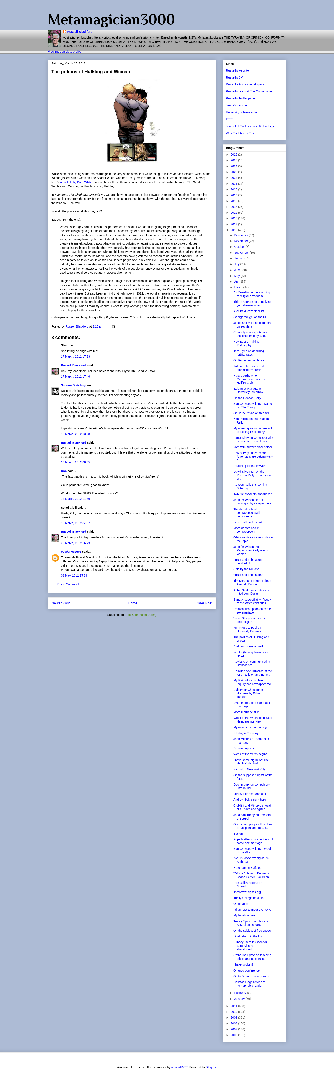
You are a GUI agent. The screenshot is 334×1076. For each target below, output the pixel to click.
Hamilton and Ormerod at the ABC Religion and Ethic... (252, 672)
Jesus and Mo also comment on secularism (252, 324)
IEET (229, 119)
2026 (234, 154)
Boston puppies (243, 748)
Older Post (204, 603)
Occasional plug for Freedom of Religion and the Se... (252, 826)
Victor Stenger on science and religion (250, 620)
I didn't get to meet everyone (252, 909)
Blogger (211, 1067)
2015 (234, 218)
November (241, 241)
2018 (234, 201)
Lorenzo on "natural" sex (249, 794)
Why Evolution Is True (240, 133)
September (241, 252)
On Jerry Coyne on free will (251, 413)
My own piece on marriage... (252, 727)
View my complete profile (64, 51)
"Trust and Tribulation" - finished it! (249, 561)
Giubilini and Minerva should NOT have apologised (252, 807)
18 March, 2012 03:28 (75, 434)
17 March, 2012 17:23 (75, 356)
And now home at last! (248, 646)
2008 (234, 1023)
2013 (234, 224)
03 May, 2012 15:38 (74, 575)
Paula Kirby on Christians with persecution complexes (253, 439)
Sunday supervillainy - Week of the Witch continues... (252, 601)
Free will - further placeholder (252, 447)
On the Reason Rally (247, 398)
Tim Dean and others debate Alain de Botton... (252, 582)
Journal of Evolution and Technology (250, 126)
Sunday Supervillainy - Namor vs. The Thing (253, 405)
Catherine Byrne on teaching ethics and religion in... (252, 956)
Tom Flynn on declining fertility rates (248, 352)
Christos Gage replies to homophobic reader (249, 983)
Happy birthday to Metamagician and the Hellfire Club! (249, 379)
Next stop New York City (249, 769)
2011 (234, 1006)
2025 (234, 160)
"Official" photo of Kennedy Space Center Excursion (251, 875)
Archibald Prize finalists (248, 311)
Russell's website (237, 70)
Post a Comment (68, 584)
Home (132, 603)
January (240, 998)
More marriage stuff (246, 712)
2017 (234, 207)
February (240, 992)
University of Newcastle (241, 112)
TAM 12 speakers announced (252, 494)
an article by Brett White (76, 182)
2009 (234, 1017)
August (239, 258)
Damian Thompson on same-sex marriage (252, 610)
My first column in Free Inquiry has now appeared (252, 682)
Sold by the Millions (246, 569)
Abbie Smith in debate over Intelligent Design (251, 591)
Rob (64, 471)
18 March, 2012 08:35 (75, 462)
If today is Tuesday (245, 733)
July (237, 264)
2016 (234, 212)
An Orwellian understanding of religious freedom (251, 294)
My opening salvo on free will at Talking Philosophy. (252, 430)
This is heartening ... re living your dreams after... (252, 303)
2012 (234, 230)
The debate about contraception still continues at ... (246, 513)
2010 (234, 1011)
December (241, 235)
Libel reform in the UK (247, 936)
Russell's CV (234, 77)
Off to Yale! (240, 904)
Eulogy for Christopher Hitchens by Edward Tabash (248, 693)
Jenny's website (236, 105)
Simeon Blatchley (73, 385)
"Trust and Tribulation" (248, 575)
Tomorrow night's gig (247, 892)
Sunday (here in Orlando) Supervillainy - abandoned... (250, 945)
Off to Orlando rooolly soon (251, 976)
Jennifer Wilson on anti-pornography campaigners (252, 501)
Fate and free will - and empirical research (248, 368)
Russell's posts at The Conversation (250, 91)
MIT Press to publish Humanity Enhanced (248, 629)
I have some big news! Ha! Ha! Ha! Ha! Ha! (251, 761)
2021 (234, 183)
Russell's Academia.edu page (245, 84)
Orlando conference (246, 970)
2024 (234, 166)
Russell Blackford (79, 31)
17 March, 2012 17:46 (75, 376)
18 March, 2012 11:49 (75, 499)
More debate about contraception (246, 529)
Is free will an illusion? (247, 522)
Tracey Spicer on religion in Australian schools (251, 923)
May (237, 276)
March (238, 287)
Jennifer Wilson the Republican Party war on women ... (251, 550)
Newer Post (60, 603)
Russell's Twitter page (240, 98)
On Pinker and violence (248, 360)
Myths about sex (244, 915)
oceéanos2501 (71, 551)
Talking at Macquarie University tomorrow (248, 390)
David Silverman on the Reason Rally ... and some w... (252, 475)
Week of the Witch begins (250, 754)
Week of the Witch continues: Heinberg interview (252, 719)
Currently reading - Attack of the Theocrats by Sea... (252, 334)
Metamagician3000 (111, 19)
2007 (234, 1029)
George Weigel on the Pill (250, 317)
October (240, 246)
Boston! (238, 833)
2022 (234, 177)
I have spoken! (243, 964)
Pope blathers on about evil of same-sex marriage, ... (253, 841)
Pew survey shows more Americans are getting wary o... (253, 456)
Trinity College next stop (249, 898)
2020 (234, 189)
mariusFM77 (179, 1067)
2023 (234, 172)
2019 (234, 195)
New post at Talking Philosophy (246, 343)
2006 (234, 1035)
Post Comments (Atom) (140, 615)
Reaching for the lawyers (249, 466)
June (237, 270)
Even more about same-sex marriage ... (251, 704)
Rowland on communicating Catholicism (251, 663)
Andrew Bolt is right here (249, 799)
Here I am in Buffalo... (247, 867)
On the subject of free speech (252, 930)
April (237, 281)
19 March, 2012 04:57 (75, 523)
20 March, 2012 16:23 (75, 543)
